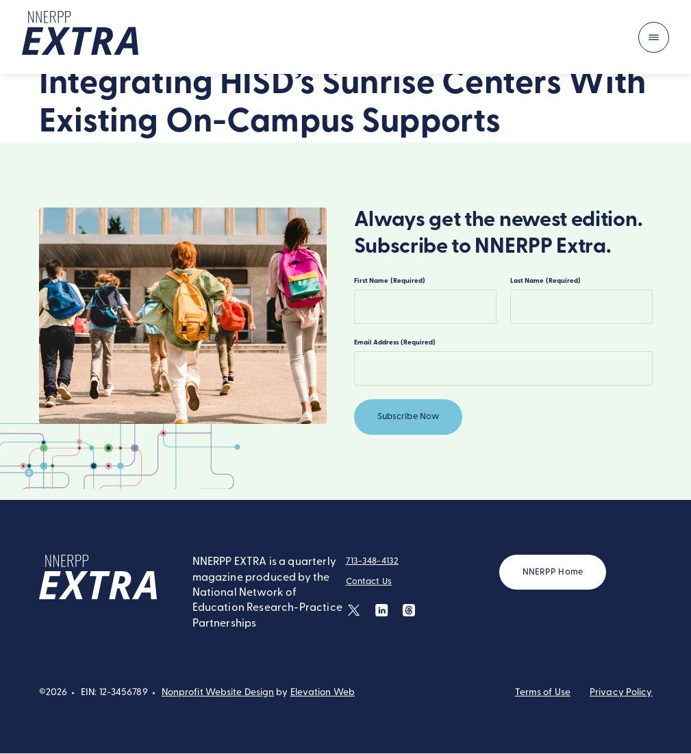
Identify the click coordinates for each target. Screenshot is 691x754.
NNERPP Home (553, 572)
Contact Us (369, 582)
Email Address (395, 342)
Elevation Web (322, 693)
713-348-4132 (372, 561)
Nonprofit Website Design (218, 693)
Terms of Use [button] (542, 693)
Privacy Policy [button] (621, 693)
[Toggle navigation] (653, 37)
